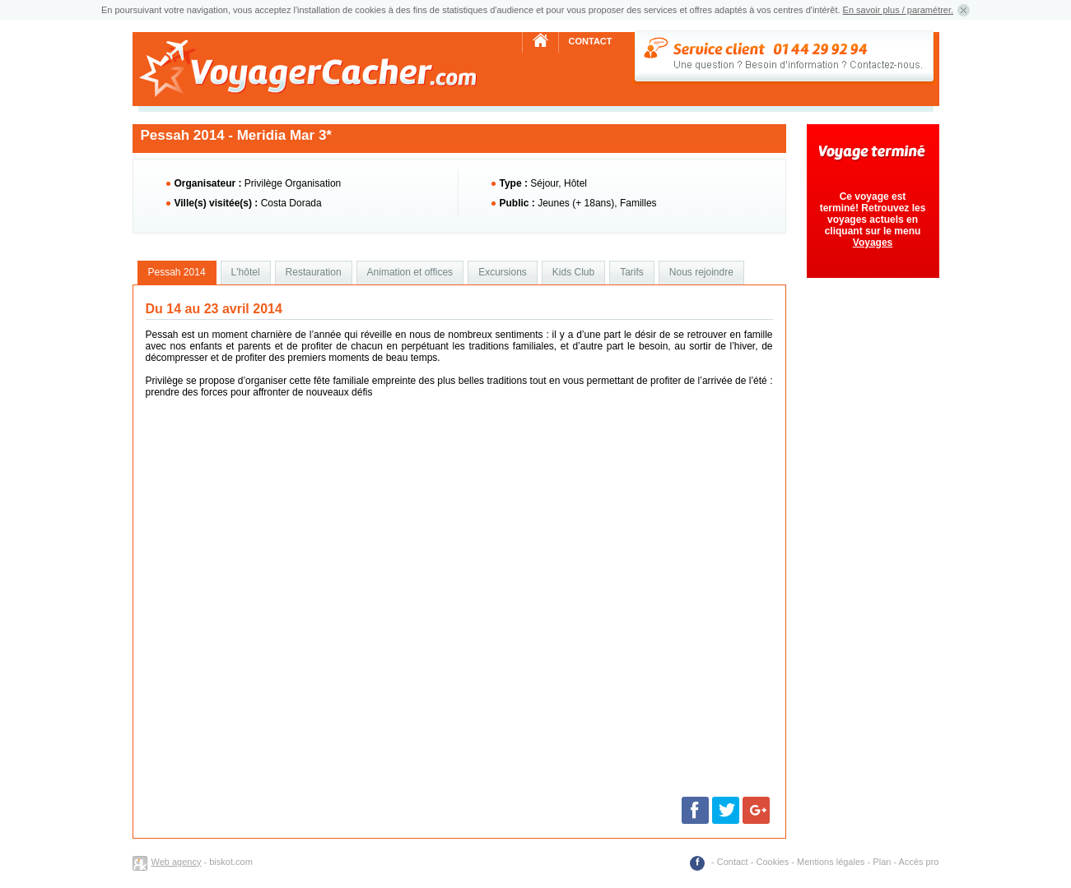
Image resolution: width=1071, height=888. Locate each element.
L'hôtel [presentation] (245, 272)
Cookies (772, 862)
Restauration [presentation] (314, 272)
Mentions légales (831, 862)
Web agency (176, 862)
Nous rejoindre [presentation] (701, 272)
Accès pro (919, 862)
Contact (590, 41)
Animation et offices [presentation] (410, 272)
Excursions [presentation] (502, 272)
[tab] (177, 273)
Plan (882, 862)
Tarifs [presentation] (632, 272)
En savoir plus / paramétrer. (898, 10)
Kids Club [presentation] (573, 272)
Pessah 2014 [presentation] (177, 272)
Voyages (872, 242)
